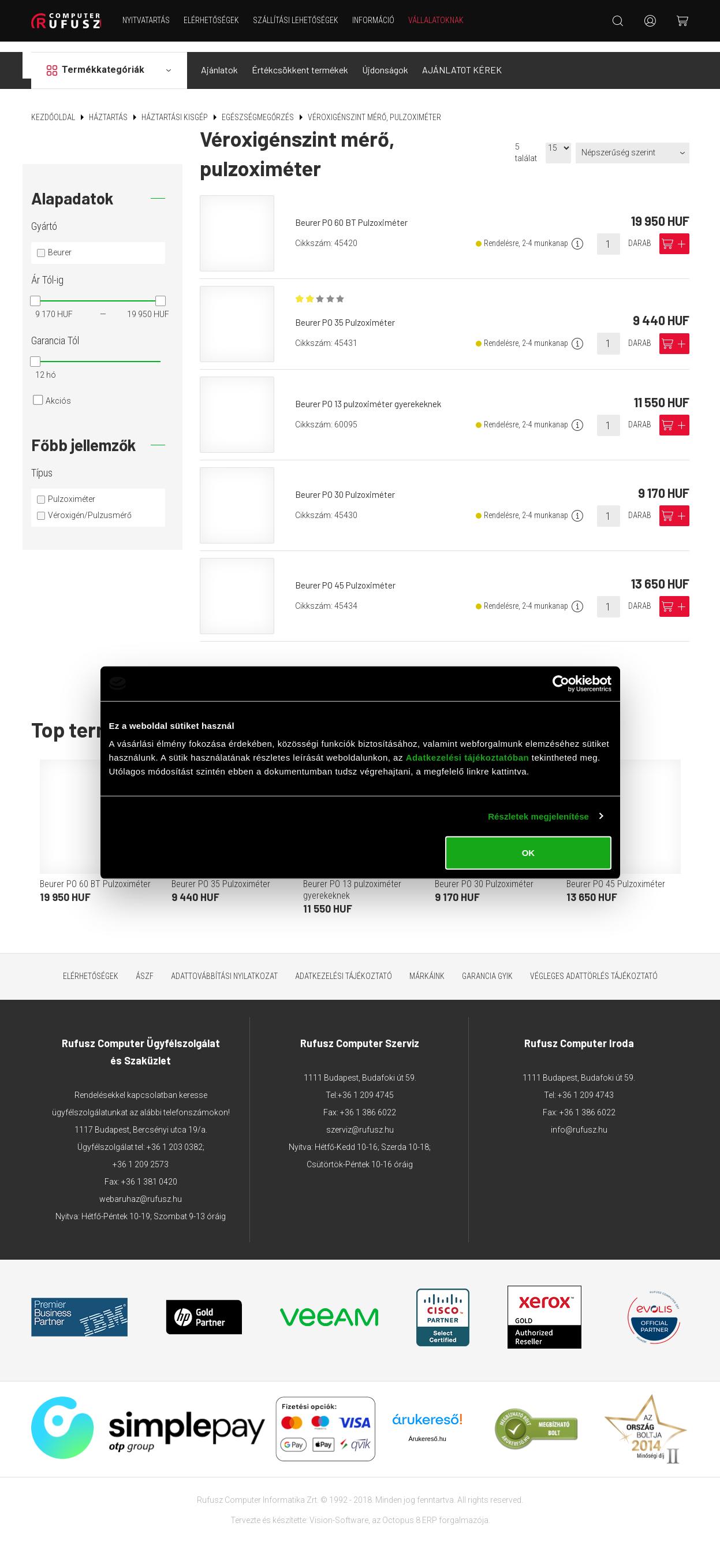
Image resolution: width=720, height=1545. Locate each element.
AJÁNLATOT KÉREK (462, 59)
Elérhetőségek (217, 20)
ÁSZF (145, 965)
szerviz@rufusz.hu (360, 1119)
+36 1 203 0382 (175, 1136)
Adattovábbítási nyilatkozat (224, 965)
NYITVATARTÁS (152, 20)
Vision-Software (338, 1509)
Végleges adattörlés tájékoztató (594, 965)
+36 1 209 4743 (586, 1084)
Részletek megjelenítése (538, 816)
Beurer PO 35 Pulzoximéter (348, 313)
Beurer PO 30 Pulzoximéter (348, 484)
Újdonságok (385, 59)
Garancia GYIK (487, 965)
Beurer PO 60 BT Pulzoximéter (355, 212)
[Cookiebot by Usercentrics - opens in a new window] (560, 683)
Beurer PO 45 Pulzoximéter (348, 574)
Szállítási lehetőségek (301, 20)
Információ (379, 20)
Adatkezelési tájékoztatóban (467, 757)
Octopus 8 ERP (409, 1509)
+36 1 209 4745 (366, 1084)
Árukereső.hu (427, 1428)
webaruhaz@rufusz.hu (140, 1188)
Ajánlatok (219, 59)
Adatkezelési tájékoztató (343, 965)
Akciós (58, 390)
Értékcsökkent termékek (300, 59)
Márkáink (427, 965)
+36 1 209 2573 (141, 1154)
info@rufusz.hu (579, 1119)
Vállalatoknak (441, 20)
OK (528, 853)
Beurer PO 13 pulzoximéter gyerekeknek (372, 393)
